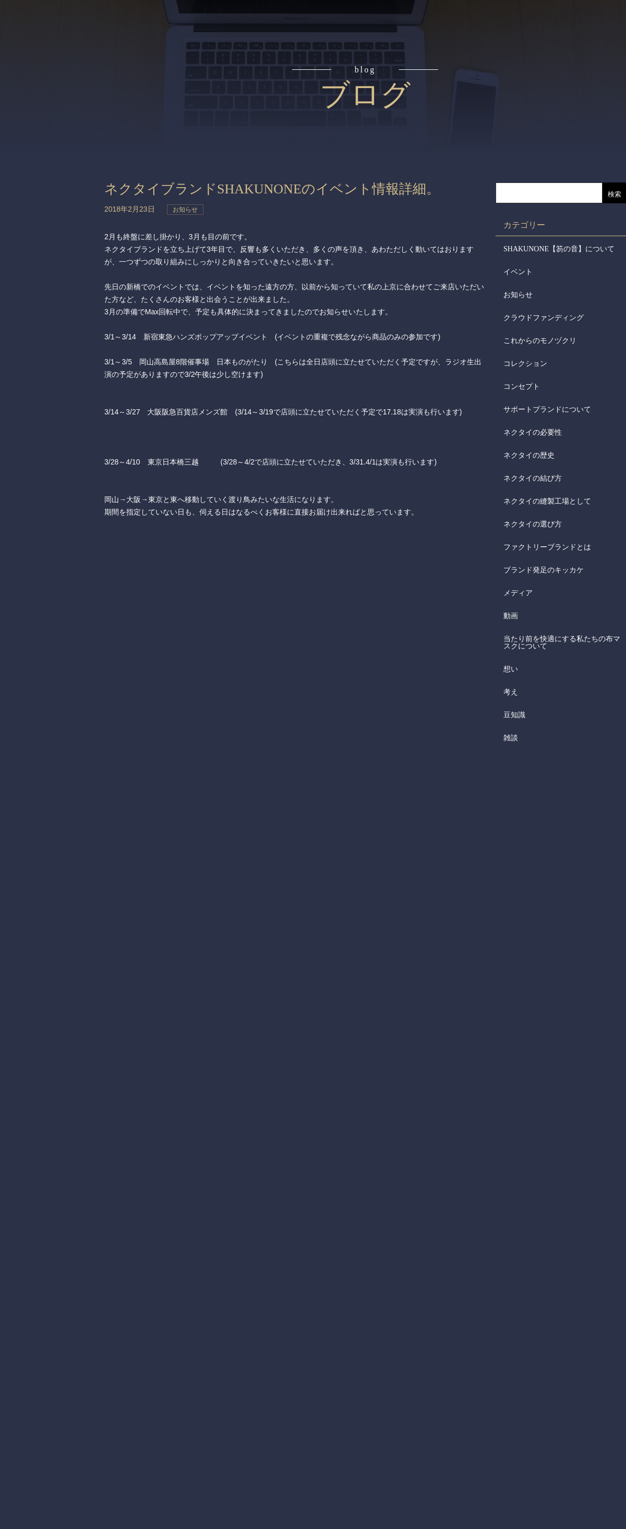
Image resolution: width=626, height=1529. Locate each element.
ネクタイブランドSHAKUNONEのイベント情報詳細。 (272, 189)
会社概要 (55, 248)
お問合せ (55, 367)
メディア (518, 593)
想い (510, 669)
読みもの (55, 129)
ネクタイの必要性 (532, 432)
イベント (518, 272)
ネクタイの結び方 (532, 478)
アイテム (55, 169)
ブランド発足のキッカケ (543, 570)
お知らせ (518, 295)
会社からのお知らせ (55, 287)
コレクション (525, 364)
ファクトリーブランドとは (547, 547)
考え (510, 692)
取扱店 (55, 208)
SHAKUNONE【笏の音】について (559, 249)
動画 (510, 616)
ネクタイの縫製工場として (547, 501)
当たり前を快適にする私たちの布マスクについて (561, 642)
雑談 (510, 738)
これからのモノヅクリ (539, 341)
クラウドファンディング (543, 318)
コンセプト (55, 90)
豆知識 (514, 715)
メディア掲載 (55, 327)
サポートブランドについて (547, 409)
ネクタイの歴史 (529, 455)
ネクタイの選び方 (532, 524)
